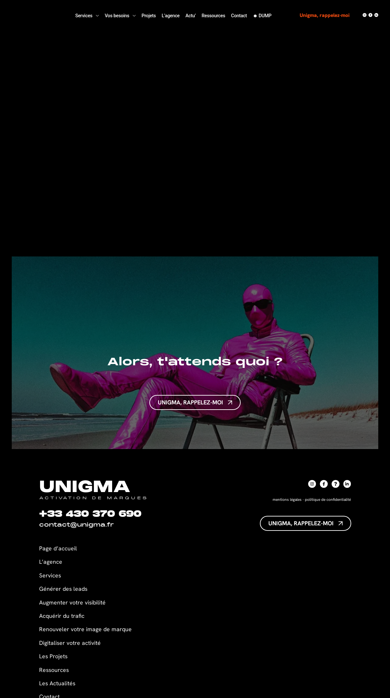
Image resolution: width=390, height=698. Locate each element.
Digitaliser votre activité (70, 643)
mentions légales (287, 499)
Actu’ (191, 16)
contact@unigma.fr (76, 525)
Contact (239, 16)
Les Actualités (57, 683)
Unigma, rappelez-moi (325, 15)
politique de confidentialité (328, 499)
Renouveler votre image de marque (85, 629)
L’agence (171, 16)
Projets (149, 16)
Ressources (213, 16)
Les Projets (53, 656)
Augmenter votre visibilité (72, 602)
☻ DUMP (262, 16)
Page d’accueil (58, 548)
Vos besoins (120, 16)
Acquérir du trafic (61, 615)
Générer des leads (63, 588)
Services (87, 16)
